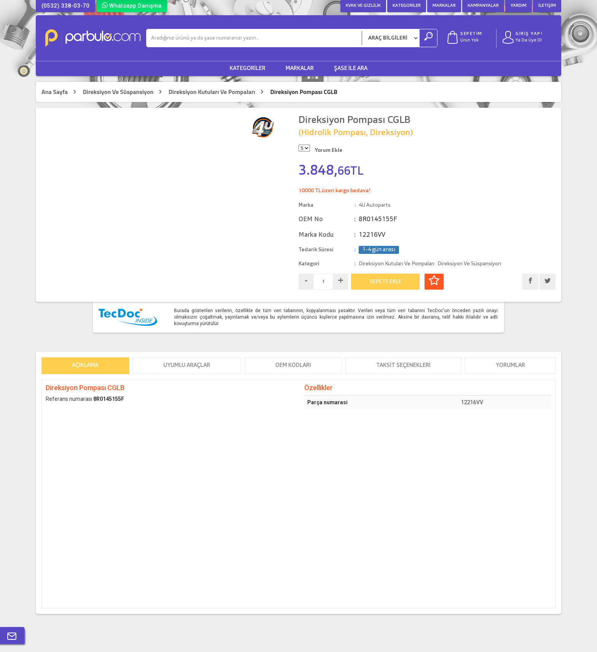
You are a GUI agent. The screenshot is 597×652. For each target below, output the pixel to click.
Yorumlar (510, 365)
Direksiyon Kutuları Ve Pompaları (212, 92)
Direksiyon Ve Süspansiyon (118, 92)
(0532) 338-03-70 (65, 5)
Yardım (519, 5)
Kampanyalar (483, 5)
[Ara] (254, 38)
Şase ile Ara (350, 69)
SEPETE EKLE (385, 281)
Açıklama (85, 365)
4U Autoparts (375, 205)
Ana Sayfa (55, 92)
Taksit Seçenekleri (403, 365)
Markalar (444, 5)
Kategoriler (407, 5)
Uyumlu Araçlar (186, 365)
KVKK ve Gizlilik (363, 5)
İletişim (547, 5)
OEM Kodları (293, 365)
